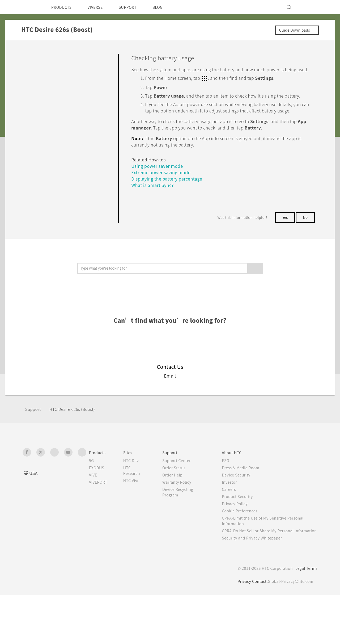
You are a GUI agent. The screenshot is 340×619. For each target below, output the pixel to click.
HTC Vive (135, 499)
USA (34, 491)
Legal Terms (305, 592)
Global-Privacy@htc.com (289, 605)
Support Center (180, 479)
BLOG (167, 7)
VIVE (94, 493)
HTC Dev (135, 479)
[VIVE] (310, 7)
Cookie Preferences (243, 529)
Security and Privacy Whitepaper (256, 562)
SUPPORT (135, 7)
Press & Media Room (245, 486)
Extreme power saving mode (163, 190)
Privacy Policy (238, 522)
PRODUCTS (63, 7)
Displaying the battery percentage (170, 197)
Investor (232, 500)
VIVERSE (100, 7)
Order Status (177, 486)
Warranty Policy (180, 500)
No (305, 236)
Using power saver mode (159, 184)
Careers (231, 507)
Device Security (240, 493)
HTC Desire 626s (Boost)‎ (76, 427)
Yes (284, 236)
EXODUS (98, 486)
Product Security (241, 515)
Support (33, 427)
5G (91, 479)
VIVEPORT (99, 500)
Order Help (176, 493)
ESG (228, 479)
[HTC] (29, 7)
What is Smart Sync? (154, 203)
